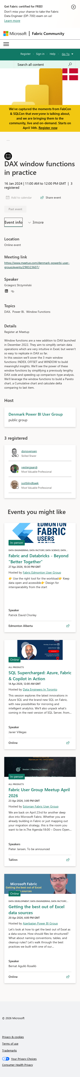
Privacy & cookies (13, 1037)
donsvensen (29, 451)
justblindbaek (30, 483)
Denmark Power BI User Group (44, 140)
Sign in (40, 53)
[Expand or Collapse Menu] (6, 44)
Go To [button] (66, 54)
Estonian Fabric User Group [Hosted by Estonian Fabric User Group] (40, 806)
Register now (48, 128)
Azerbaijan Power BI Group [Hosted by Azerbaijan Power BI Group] (40, 923)
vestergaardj (29, 467)
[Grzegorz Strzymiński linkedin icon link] (6, 291)
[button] (7, 140)
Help (52, 53)
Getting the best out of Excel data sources (36, 909)
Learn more (12, 20)
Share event (53, 197)
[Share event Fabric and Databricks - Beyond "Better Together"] (68, 625)
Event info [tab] (13, 222)
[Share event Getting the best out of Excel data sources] (68, 976)
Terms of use (10, 1043)
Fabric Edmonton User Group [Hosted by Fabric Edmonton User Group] (42, 572)
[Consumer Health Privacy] (40, 1065)
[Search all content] (45, 64)
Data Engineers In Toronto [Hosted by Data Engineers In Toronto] (40, 689)
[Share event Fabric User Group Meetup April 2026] (68, 859)
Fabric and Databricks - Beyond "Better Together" (38, 558)
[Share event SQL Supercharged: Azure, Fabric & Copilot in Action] (68, 742)
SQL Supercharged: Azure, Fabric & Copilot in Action (40, 675)
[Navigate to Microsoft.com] (14, 33)
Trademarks (9, 1050)
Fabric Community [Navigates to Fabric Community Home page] (48, 33)
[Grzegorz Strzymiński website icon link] (12, 291)
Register (25, 53)
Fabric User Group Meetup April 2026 (39, 792)
